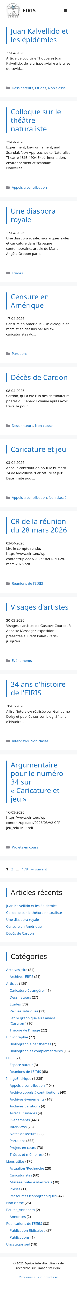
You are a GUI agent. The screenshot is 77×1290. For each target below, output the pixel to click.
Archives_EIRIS (21, 976)
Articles (12, 983)
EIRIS (29, 10)
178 (25, 869)
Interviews (20, 741)
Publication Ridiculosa (27, 1230)
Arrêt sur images (23, 1113)
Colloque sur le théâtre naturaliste (34, 912)
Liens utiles (15, 1161)
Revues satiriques (24, 1011)
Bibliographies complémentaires (36, 1051)
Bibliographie (17, 1037)
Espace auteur (21, 1064)
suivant (39, 869)
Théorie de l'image (25, 1030)
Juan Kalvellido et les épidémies (31, 905)
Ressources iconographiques (33, 1196)
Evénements (22, 660)
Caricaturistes (21, 1175)
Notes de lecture (23, 1133)
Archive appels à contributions (34, 1092)
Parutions (20, 353)
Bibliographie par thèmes (30, 1044)
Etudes (40, 87)
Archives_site (16, 969)
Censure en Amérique (24, 926)
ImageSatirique (18, 1078)
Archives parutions (25, 1106)
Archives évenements (27, 1099)
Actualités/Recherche (27, 1168)
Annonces (18, 1216)
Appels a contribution (29, 187)
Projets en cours (25, 847)
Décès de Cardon (20, 933)
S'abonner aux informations (38, 1277)
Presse (15, 1189)
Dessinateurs (22, 87)
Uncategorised (18, 1244)
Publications (20, 1237)
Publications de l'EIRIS (24, 1223)
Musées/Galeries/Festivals (31, 1182)
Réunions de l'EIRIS (27, 583)
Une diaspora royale (22, 919)
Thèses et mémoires (26, 1154)
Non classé (57, 87)
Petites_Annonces (20, 1209)
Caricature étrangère (27, 990)
